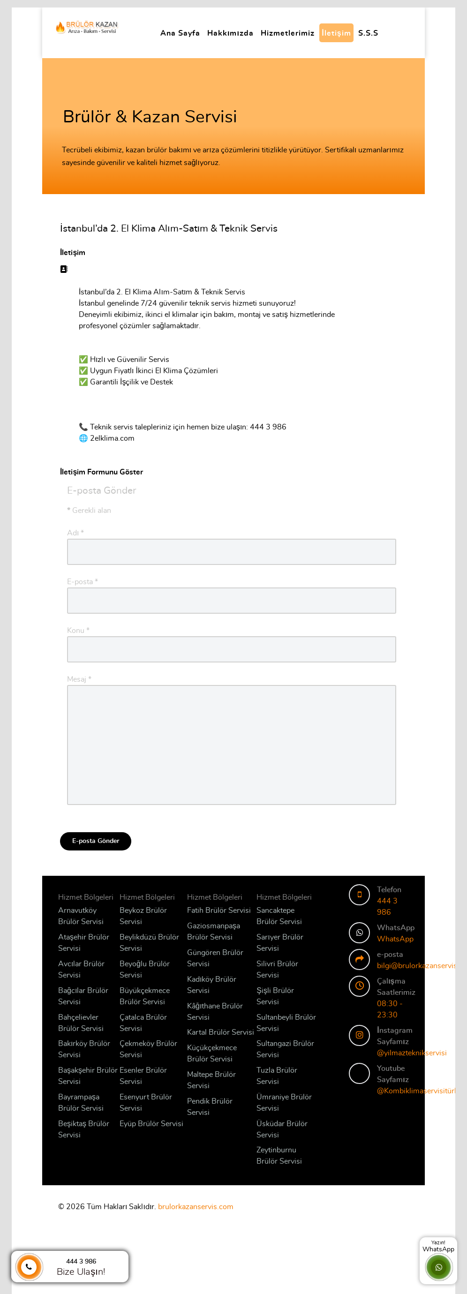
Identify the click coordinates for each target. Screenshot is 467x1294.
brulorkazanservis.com (196, 1207)
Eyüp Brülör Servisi (151, 1124)
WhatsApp (395, 939)
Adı (75, 533)
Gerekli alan (89, 510)
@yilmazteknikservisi (412, 1053)
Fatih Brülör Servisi (219, 910)
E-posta (82, 582)
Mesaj (79, 679)
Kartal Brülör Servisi (220, 1032)
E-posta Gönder (95, 840)
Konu (78, 630)
